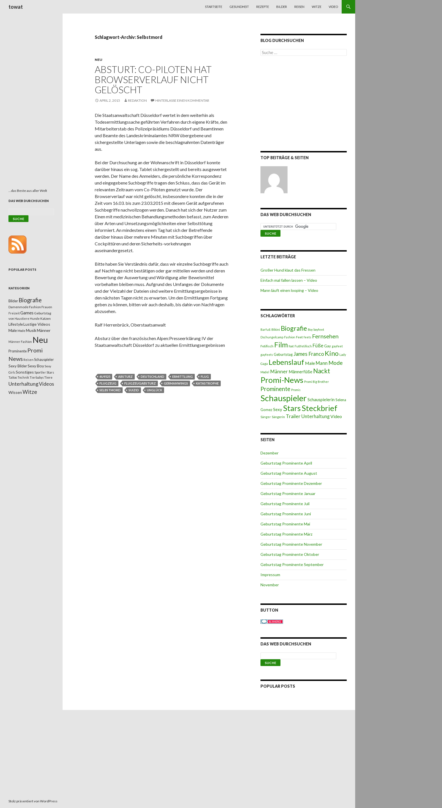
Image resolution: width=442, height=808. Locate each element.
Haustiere (22, 318)
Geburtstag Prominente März (286, 534)
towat (15, 7)
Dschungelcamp (271, 337)
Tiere (48, 377)
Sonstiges (25, 372)
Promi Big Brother (316, 381)
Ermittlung (182, 376)
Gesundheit (239, 6)
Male (310, 363)
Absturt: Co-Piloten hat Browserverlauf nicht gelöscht (153, 79)
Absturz (125, 376)
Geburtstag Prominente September (292, 564)
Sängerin (278, 417)
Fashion (289, 337)
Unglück (154, 390)
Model (264, 372)
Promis (295, 390)
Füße (318, 345)
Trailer (293, 416)
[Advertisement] (303, 104)
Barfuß (265, 329)
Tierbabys (37, 377)
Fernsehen (325, 336)
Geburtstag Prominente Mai (285, 523)
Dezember (269, 452)
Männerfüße (300, 371)
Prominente (275, 388)
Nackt (321, 371)
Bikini (275, 329)
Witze (316, 6)
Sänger (265, 417)
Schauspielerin (321, 399)
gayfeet (337, 346)
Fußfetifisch (303, 346)
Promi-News (281, 380)
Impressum (270, 574)
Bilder (281, 6)
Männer (279, 371)
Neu (98, 59)
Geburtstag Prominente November (291, 544)
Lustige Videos (36, 324)
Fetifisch (266, 346)
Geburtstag (283, 354)
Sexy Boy (36, 365)
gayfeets (266, 354)
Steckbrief (319, 408)
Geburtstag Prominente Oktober (289, 554)
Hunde (35, 318)
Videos (46, 384)
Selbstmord (110, 390)
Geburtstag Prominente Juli (285, 503)
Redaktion (137, 100)
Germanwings (176, 383)
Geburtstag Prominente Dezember (291, 483)
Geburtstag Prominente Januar (287, 493)
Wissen (15, 392)
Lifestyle (15, 324)
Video (333, 6)
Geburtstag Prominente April (286, 463)
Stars (292, 408)
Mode (335, 362)
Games (27, 312)
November (269, 584)
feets (307, 337)
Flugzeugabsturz (140, 383)
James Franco (308, 354)
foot (291, 346)
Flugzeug (108, 383)
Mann (322, 363)
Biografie (294, 328)
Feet (299, 337)
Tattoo (12, 377)
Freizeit (14, 313)
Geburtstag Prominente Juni (285, 513)
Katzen (45, 318)
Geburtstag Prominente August (288, 473)
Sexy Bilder (17, 366)
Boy (310, 329)
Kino (332, 353)
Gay (327, 346)
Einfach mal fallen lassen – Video (288, 280)
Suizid (134, 390)
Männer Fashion (20, 341)
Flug (205, 376)
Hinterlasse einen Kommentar (182, 100)
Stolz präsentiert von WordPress (33, 801)
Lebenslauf (286, 362)
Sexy (277, 409)
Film (281, 344)
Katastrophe (207, 383)
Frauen (46, 307)
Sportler (40, 372)
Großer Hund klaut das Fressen (287, 270)
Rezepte (262, 6)
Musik (31, 330)
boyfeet (318, 329)
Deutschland (152, 376)
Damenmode (18, 307)
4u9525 (105, 376)
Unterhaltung (315, 416)
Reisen (299, 6)
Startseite (213, 6)
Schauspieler (283, 398)
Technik (23, 377)
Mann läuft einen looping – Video (289, 290)
